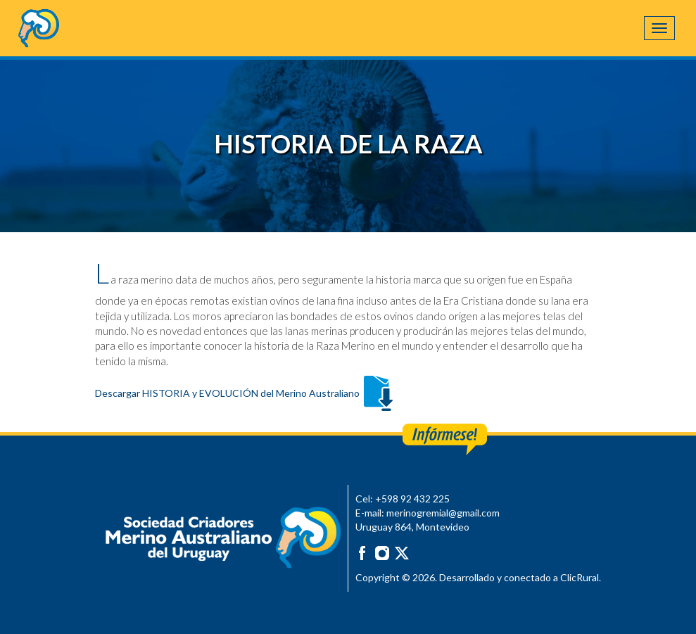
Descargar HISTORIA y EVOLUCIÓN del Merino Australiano (245, 393)
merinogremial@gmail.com (443, 513)
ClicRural (579, 577)
